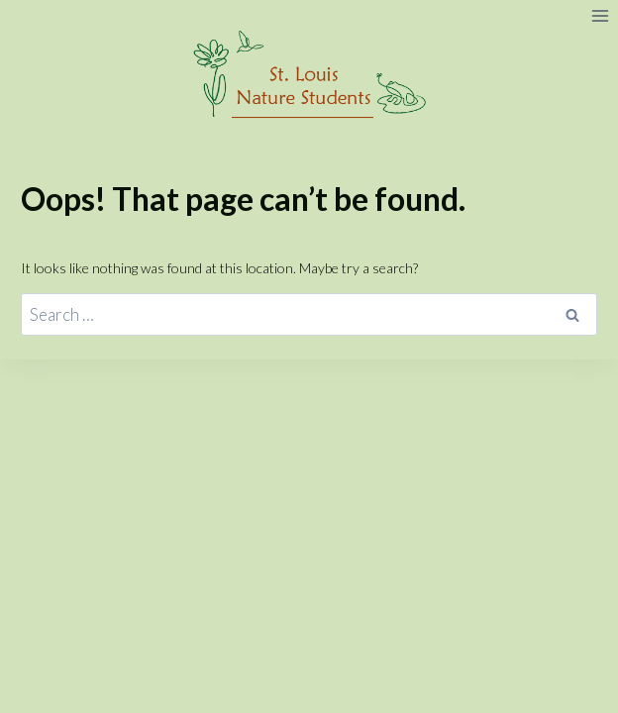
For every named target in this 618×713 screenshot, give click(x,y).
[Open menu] (599, 15)
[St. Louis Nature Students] (309, 75)
